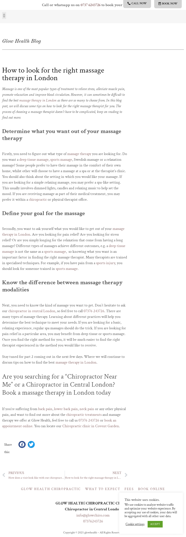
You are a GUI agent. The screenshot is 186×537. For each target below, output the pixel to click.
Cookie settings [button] (135, 524)
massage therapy (79, 153)
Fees (129, 489)
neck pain (87, 409)
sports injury (105, 263)
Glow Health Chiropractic (51, 489)
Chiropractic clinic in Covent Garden (90, 426)
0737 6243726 (91, 5)
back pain (45, 409)
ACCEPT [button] (155, 524)
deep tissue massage (34, 159)
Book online (151, 489)
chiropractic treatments (84, 414)
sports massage (61, 159)
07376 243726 (94, 311)
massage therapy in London (37, 100)
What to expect (102, 489)
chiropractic (38, 199)
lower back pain (66, 409)
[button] (4, 15)
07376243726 (93, 521)
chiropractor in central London (31, 311)
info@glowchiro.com (93, 515)
